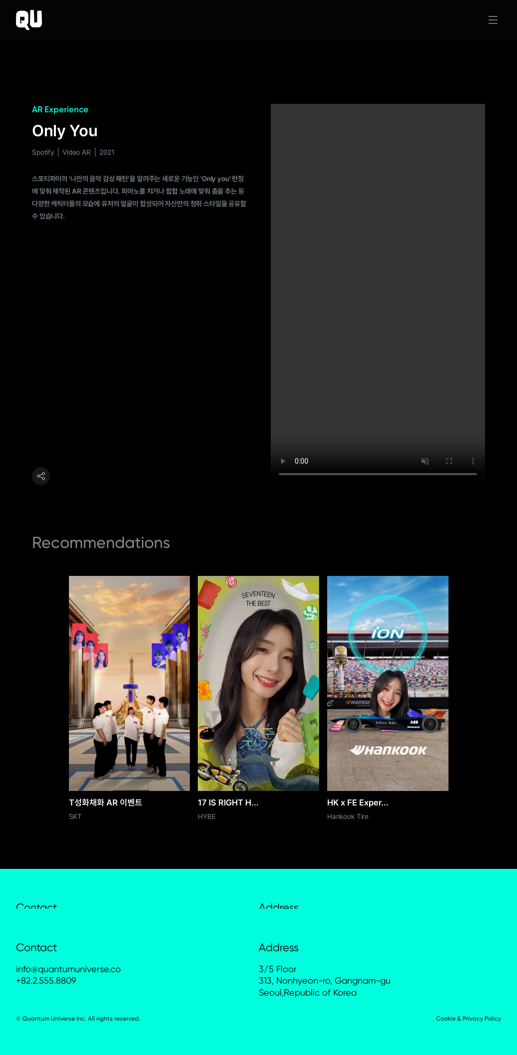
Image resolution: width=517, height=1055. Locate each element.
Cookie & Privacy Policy (468, 1018)
